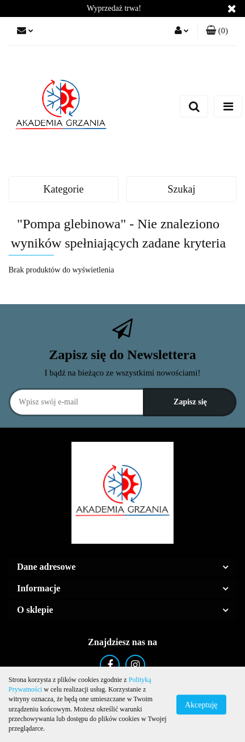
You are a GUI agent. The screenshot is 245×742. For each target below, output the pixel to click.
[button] (216, 31)
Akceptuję (201, 704)
